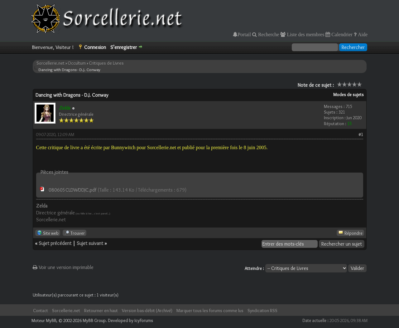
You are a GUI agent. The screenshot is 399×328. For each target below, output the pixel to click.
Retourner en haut (101, 310)
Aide (362, 34)
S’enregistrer (123, 47)
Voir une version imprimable (63, 267)
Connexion (95, 47)
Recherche (268, 34)
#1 (360, 134)
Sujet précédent (55, 243)
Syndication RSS (262, 310)
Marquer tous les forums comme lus (209, 310)
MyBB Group (94, 320)
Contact (40, 310)
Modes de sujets (348, 94)
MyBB (51, 320)
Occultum (77, 63)
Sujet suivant (90, 243)
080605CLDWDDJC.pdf (72, 190)
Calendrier (341, 34)
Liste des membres (305, 34)
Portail (244, 34)
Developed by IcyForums (130, 320)
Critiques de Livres (106, 63)
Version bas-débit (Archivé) (147, 310)
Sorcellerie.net (50, 63)
